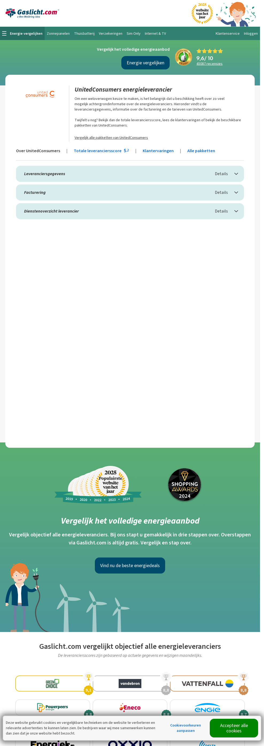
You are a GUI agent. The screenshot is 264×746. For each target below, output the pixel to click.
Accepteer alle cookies (234, 728)
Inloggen (251, 33)
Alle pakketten (201, 151)
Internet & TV (155, 33)
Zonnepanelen (58, 33)
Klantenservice (228, 33)
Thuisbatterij (84, 33)
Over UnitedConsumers (38, 151)
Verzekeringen (110, 33)
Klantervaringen (158, 151)
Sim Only (134, 33)
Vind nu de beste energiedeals (130, 565)
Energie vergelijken (145, 63)
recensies (209, 63)
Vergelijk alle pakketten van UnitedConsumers (111, 137)
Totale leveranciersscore (102, 151)
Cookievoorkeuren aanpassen (185, 728)
